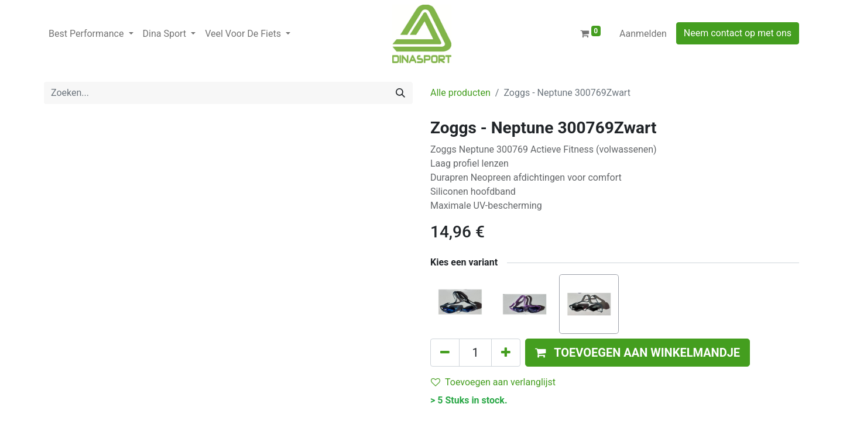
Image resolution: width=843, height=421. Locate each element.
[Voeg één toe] (505, 353)
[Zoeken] (400, 93)
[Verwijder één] (445, 353)
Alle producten (460, 92)
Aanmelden (643, 33)
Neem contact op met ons (737, 33)
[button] (637, 353)
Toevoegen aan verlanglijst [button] (493, 382)
